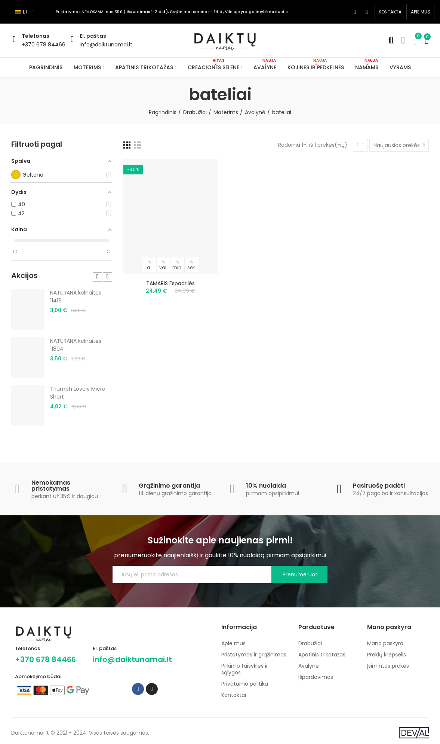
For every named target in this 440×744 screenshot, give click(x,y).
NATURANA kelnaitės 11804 (75, 345)
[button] (391, 12)
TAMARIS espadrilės (170, 283)
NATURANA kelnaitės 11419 (75, 296)
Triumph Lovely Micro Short (77, 392)
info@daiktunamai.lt (106, 44)
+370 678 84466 (43, 44)
